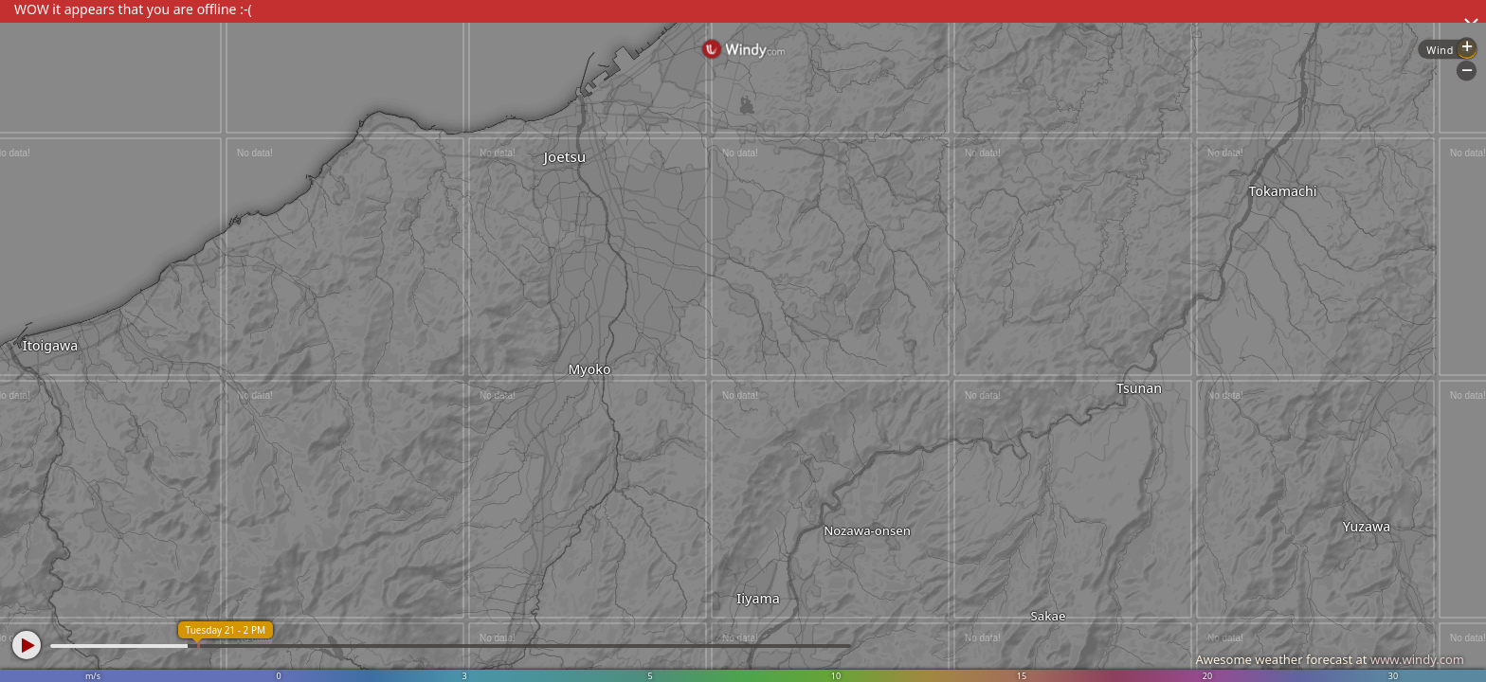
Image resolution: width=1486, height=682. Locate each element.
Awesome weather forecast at (1329, 659)
